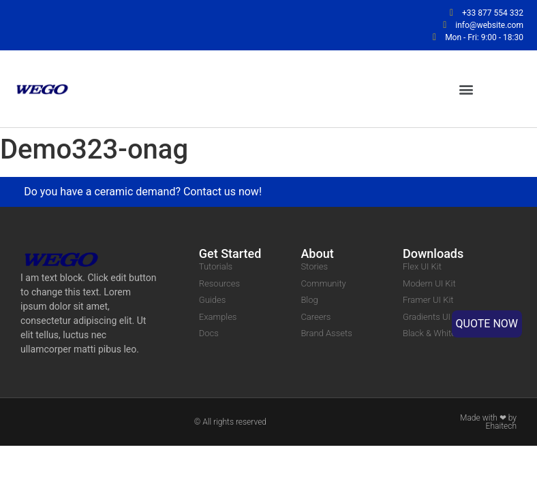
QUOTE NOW (487, 323)
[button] (466, 89)
